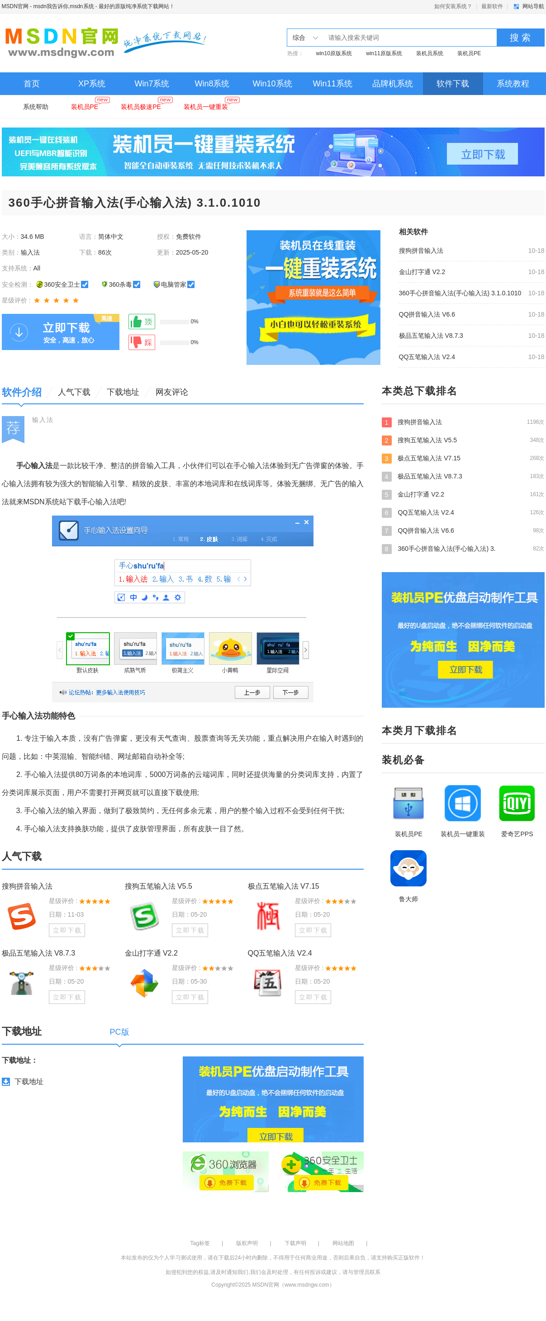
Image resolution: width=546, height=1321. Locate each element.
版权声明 (247, 1243)
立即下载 (67, 930)
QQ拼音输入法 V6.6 (427, 314)
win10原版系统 (334, 53)
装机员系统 (429, 53)
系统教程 (513, 83)
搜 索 (520, 38)
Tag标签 (200, 1243)
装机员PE (469, 53)
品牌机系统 (392, 83)
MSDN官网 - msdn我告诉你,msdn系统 (48, 6)
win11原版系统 (384, 53)
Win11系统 (332, 83)
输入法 (43, 419)
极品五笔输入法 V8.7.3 (431, 335)
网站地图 (343, 1243)
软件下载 (453, 83)
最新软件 (492, 6)
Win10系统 (272, 83)
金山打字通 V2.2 (422, 271)
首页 (32, 83)
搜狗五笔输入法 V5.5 (158, 886)
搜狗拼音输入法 (421, 250)
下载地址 (28, 1081)
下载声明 (295, 1243)
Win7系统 (151, 83)
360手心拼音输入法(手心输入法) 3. (463, 548)
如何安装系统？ (453, 6)
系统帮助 (35, 106)
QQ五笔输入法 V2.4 (427, 356)
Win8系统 (212, 83)
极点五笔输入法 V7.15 (283, 886)
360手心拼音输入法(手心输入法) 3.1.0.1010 (460, 293)
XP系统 (91, 83)
